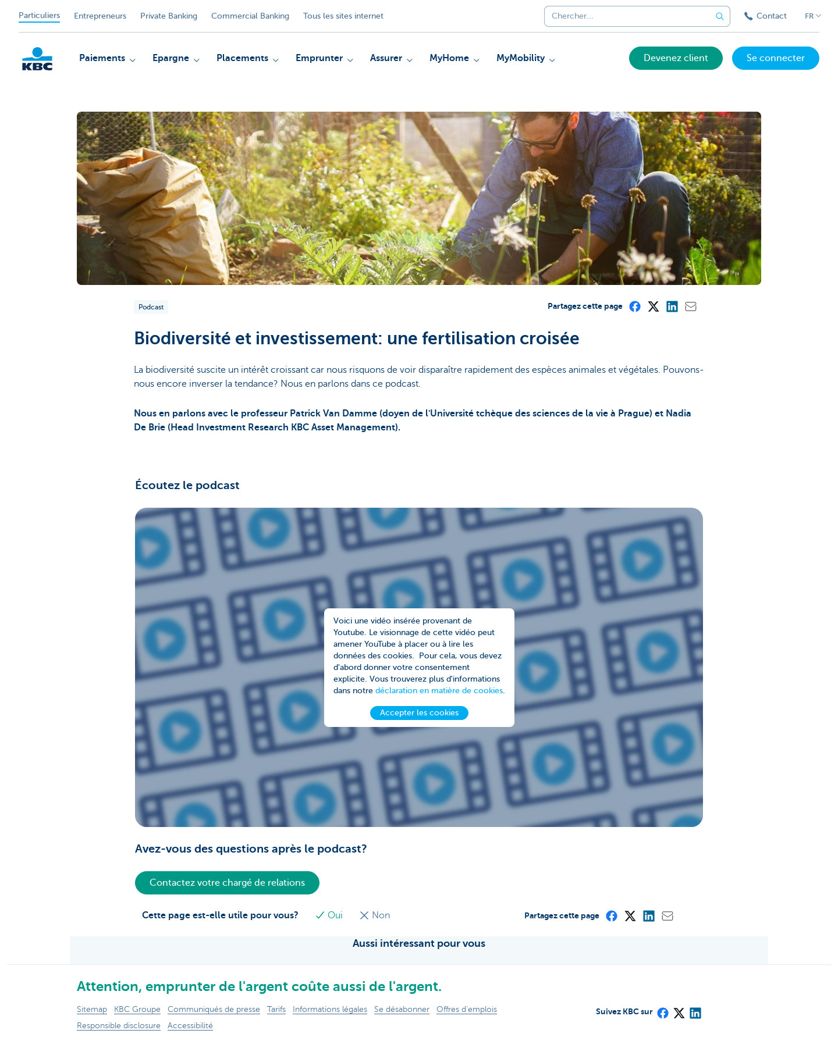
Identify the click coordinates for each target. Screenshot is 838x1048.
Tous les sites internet (343, 16)
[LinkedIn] (672, 306)
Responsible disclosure (119, 1025)
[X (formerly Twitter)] (653, 306)
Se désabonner (401, 1009)
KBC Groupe (137, 1009)
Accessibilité (190, 1025)
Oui (330, 915)
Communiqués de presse (214, 1009)
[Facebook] (634, 306)
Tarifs (276, 1009)
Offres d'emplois (466, 1009)
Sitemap (92, 1009)
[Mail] (690, 306)
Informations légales (330, 1009)
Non (374, 915)
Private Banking (168, 16)
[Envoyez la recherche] (719, 16)
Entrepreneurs (100, 16)
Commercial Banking (250, 16)
